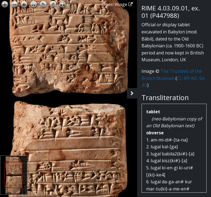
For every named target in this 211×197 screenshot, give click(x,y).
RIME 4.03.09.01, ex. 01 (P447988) (170, 12)
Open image (117, 4)
